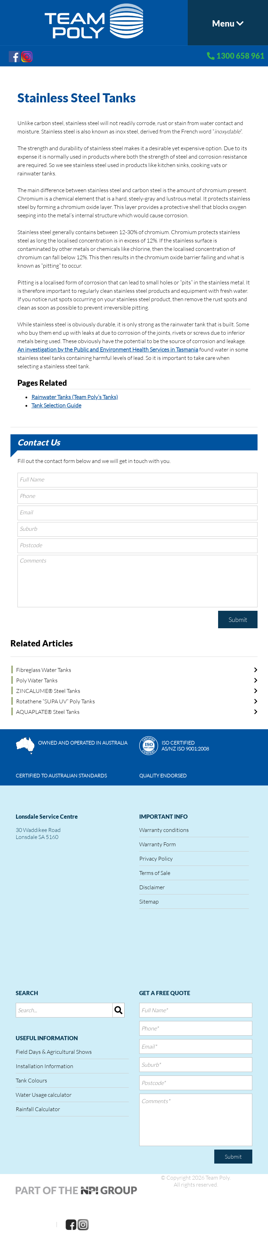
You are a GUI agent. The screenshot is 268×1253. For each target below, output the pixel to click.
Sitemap (149, 901)
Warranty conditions (164, 829)
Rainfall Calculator (38, 1109)
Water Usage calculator (44, 1094)
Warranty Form (157, 844)
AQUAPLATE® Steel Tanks (48, 711)
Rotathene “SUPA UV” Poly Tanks (55, 701)
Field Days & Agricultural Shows (54, 1051)
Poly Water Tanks (37, 680)
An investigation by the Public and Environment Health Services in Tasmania (107, 349)
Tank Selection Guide (56, 405)
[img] (119, 1010)
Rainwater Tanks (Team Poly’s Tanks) (74, 396)
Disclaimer (152, 887)
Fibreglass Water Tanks (43, 669)
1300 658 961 (240, 55)
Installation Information (44, 1066)
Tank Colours (31, 1080)
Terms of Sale (154, 872)
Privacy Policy (156, 858)
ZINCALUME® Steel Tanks (48, 690)
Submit (238, 619)
